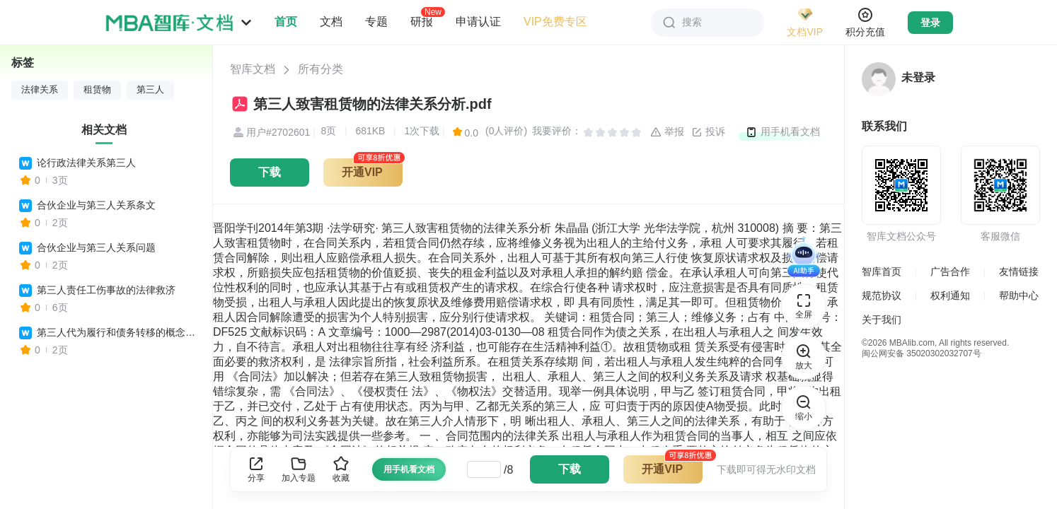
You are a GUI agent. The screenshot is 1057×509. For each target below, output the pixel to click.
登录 (930, 22)
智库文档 (252, 69)
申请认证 (478, 22)
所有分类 (320, 69)
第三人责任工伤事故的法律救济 (106, 290)
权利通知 (950, 295)
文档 (331, 22)
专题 (376, 22)
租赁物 (97, 90)
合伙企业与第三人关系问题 (96, 247)
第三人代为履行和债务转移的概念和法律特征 (118, 332)
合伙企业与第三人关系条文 (96, 205)
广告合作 (950, 271)
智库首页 (881, 271)
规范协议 (881, 295)
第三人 (150, 90)
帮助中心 (1019, 295)
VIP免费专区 (555, 22)
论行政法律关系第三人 (86, 162)
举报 (667, 132)
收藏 (341, 469)
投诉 (708, 132)
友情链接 (1019, 271)
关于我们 (881, 319)
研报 (421, 21)
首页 (286, 22)
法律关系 (39, 90)
